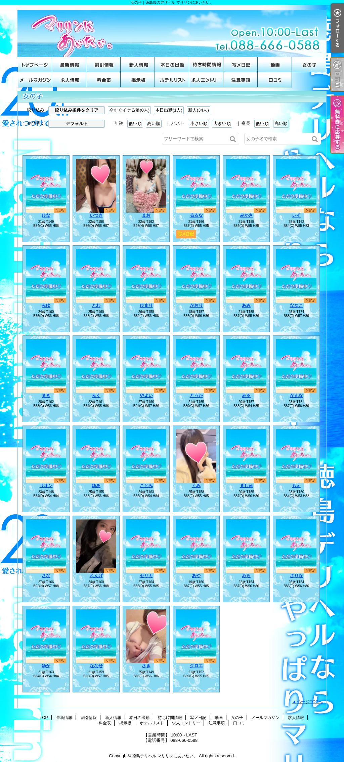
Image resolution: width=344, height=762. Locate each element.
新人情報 (138, 64)
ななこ (296, 305)
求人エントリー (206, 79)
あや (196, 575)
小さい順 (199, 123)
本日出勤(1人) (168, 110)
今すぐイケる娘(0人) (129, 110)
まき (46, 395)
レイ (296, 215)
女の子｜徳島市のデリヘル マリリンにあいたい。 (172, 31)
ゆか (46, 665)
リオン (46, 485)
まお (146, 215)
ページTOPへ (310, 701)
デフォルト (77, 123)
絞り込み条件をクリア (76, 110)
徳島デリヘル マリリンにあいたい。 (165, 756)
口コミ (275, 79)
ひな (46, 215)
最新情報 (69, 64)
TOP (35, 64)
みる (246, 395)
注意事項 (240, 79)
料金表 (103, 79)
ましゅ (246, 485)
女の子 (309, 64)
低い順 (135, 123)
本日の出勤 (172, 64)
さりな (296, 575)
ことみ (146, 485)
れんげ (96, 575)
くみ (196, 485)
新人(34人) (198, 110)
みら (246, 575)
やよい (146, 395)
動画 (275, 64)
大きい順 (222, 123)
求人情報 (69, 79)
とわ (96, 305)
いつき (96, 215)
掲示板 (138, 79)
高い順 (153, 123)
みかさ (246, 215)
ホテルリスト (172, 79)
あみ (246, 305)
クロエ (196, 665)
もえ (296, 485)
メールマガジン (35, 79)
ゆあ (96, 485)
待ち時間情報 (206, 64)
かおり (196, 305)
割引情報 (103, 64)
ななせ (96, 665)
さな (46, 575)
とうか (196, 395)
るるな (196, 215)
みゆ (46, 305)
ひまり (146, 305)
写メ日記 (240, 64)
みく (96, 395)
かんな (296, 395)
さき (146, 665)
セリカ (146, 575)
